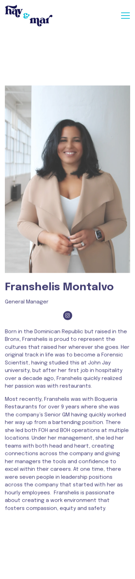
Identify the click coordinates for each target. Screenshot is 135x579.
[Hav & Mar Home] (29, 15)
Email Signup (67, 570)
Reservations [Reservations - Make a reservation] (67, 554)
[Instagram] (67, 319)
